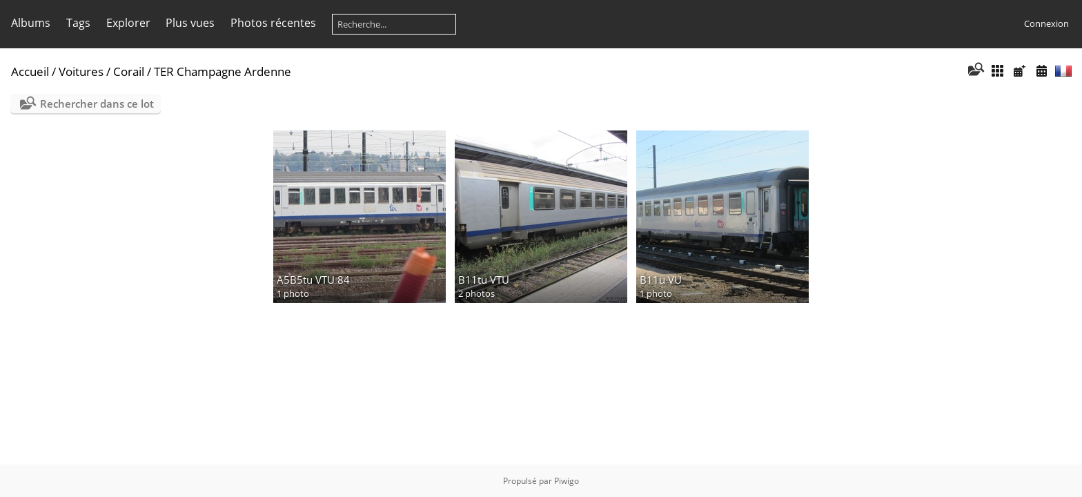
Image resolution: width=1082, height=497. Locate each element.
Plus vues (190, 22)
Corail (128, 71)
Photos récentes (273, 22)
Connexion (1046, 23)
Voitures (81, 71)
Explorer (128, 22)
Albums (30, 22)
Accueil (30, 71)
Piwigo (566, 481)
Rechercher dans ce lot (97, 103)
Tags (78, 22)
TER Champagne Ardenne (222, 71)
